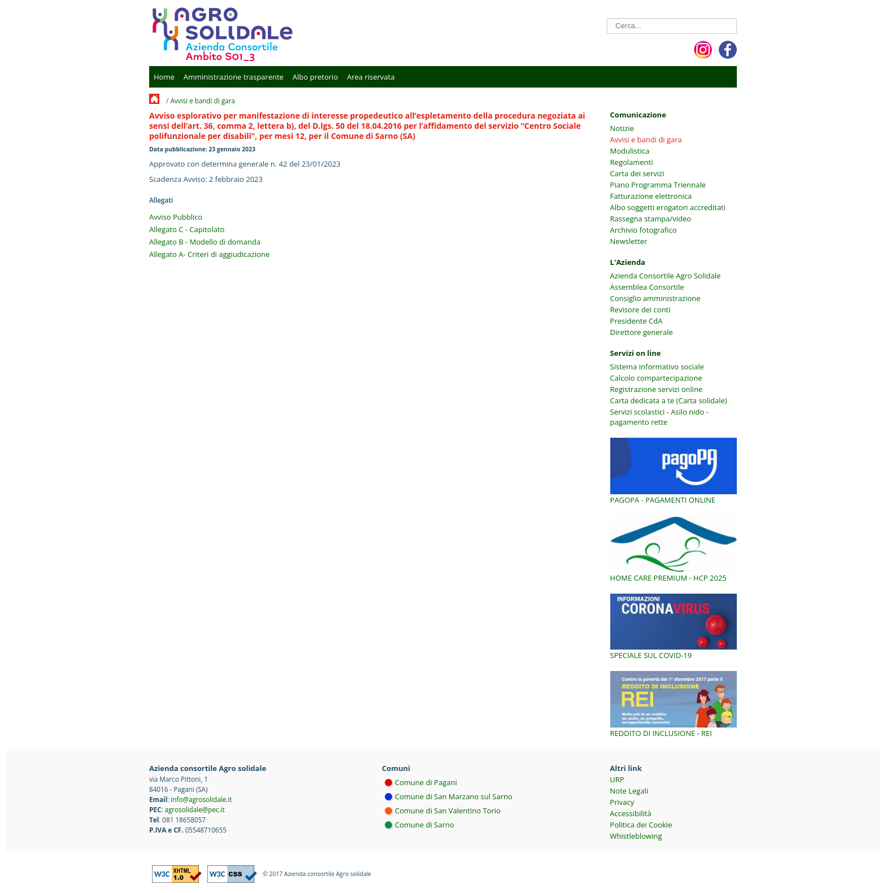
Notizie (622, 128)
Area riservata (370, 77)
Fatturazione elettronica (651, 196)
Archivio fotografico (643, 230)
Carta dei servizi (637, 173)
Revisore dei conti (640, 309)
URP (617, 779)
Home (164, 77)
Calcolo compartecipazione (656, 378)
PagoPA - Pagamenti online (663, 500)
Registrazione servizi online (656, 389)
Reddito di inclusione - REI (661, 733)
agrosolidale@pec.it (194, 809)
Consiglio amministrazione (655, 298)
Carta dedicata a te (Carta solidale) (668, 400)
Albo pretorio (315, 77)
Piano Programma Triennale (658, 185)
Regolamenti (631, 162)
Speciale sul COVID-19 (651, 655)
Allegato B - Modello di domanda (204, 242)
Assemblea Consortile (647, 287)
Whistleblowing (636, 836)
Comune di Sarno (424, 825)
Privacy (622, 802)
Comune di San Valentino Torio (448, 810)
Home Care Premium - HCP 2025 (668, 578)
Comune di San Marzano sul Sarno (454, 796)
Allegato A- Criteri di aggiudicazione (209, 254)
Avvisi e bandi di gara (202, 100)
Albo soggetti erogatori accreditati (668, 207)
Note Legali (629, 791)
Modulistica (630, 151)
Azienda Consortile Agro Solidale (665, 276)
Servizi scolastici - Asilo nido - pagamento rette (659, 417)
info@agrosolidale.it (201, 799)
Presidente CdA (636, 321)
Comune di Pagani (426, 782)
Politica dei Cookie (641, 825)
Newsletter (629, 241)
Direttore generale (641, 332)
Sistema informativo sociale (657, 366)
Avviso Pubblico (175, 217)
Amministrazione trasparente (234, 77)
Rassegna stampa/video (650, 219)
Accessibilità (630, 813)
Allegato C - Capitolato (186, 229)
